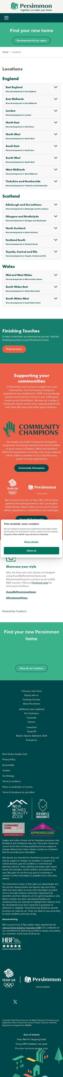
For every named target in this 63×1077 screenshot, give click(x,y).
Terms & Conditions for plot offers (18, 792)
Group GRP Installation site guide (31, 1044)
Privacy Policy (8, 759)
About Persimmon (31, 703)
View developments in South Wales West (23, 302)
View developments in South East (20, 150)
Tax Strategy (8, 776)
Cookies (6, 770)
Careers (31, 722)
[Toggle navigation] (6, 17)
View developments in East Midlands (21, 103)
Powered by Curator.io (14, 611)
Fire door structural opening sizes (31, 1048)
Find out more (14, 349)
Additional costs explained (31, 709)
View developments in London (18, 115)
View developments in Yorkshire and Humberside (26, 185)
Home (5, 52)
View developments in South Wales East (23, 291)
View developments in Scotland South (22, 244)
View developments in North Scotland (22, 232)
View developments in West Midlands (21, 173)
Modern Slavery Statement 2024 (31, 735)
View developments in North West (20, 138)
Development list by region (32, 40)
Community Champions (31, 468)
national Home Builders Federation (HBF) (22, 927)
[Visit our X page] (15, 1002)
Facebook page (40, 582)
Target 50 (31, 731)
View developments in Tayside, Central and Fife (26, 256)
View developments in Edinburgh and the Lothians (27, 208)
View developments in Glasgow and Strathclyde (26, 220)
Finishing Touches (31, 699)
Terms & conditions (11, 781)
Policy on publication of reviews (17, 787)
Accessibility (8, 765)
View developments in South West (20, 162)
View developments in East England (21, 91)
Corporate (31, 717)
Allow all (31, 550)
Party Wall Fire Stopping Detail (31, 1039)
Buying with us (31, 695)
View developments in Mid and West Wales (24, 279)
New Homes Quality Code (14, 754)
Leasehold (32, 727)
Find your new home (32, 691)
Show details (31, 542)
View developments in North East (20, 126)
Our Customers (31, 713)
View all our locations (32, 668)
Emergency (31, 740)
